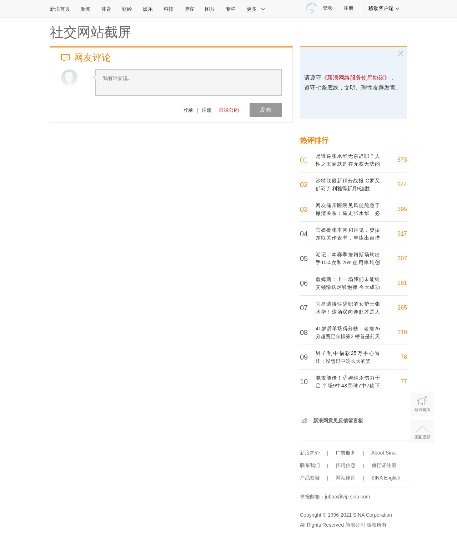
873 (402, 160)
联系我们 (310, 465)
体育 (106, 9)
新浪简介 (310, 453)
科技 (169, 9)
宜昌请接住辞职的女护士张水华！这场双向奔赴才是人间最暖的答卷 (348, 311)
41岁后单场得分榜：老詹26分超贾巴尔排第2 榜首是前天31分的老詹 (348, 336)
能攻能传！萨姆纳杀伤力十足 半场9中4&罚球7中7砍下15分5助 (348, 385)
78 (404, 357)
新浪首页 (60, 9)
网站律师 (346, 478)
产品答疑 (310, 478)
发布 (265, 110)
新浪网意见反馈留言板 (338, 420)
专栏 (231, 9)
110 (402, 332)
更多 (256, 9)
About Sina (383, 453)
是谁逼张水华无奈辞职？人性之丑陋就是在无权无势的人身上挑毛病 (348, 164)
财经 (127, 9)
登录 (188, 110)
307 (402, 258)
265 (402, 308)
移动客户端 (384, 8)
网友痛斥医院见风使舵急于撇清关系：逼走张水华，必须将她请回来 (348, 213)
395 (402, 209)
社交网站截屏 (90, 32)
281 (402, 283)
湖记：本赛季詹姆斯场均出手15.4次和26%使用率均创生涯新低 (348, 262)
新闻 (86, 9)
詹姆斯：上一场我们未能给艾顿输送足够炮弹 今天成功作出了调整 (348, 287)
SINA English (386, 478)
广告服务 (346, 453)
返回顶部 (422, 431)
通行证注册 (383, 465)
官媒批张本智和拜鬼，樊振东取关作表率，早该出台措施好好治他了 (348, 238)
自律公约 (229, 110)
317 (402, 234)
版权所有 (377, 525)
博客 (189, 9)
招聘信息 (346, 465)
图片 (210, 9)
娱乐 (148, 9)
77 (404, 381)
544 (402, 184)
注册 (348, 8)
